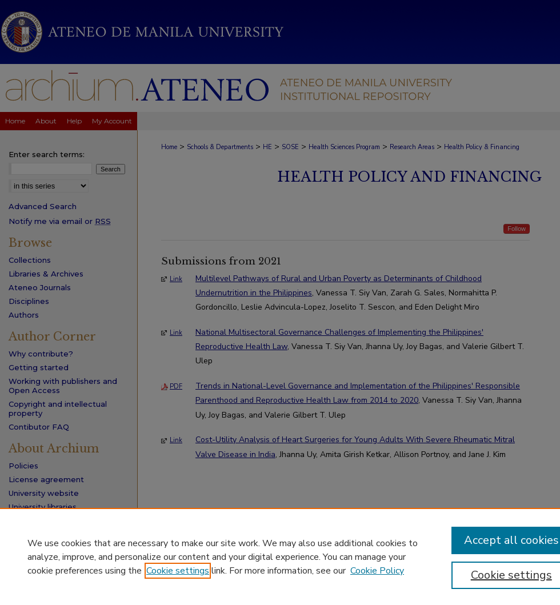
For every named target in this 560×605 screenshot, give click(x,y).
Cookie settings (177, 570)
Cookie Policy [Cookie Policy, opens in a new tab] (377, 570)
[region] (280, 556)
